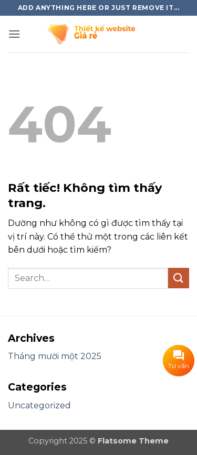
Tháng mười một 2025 (54, 356)
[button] (14, 34)
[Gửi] (178, 278)
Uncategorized (39, 405)
